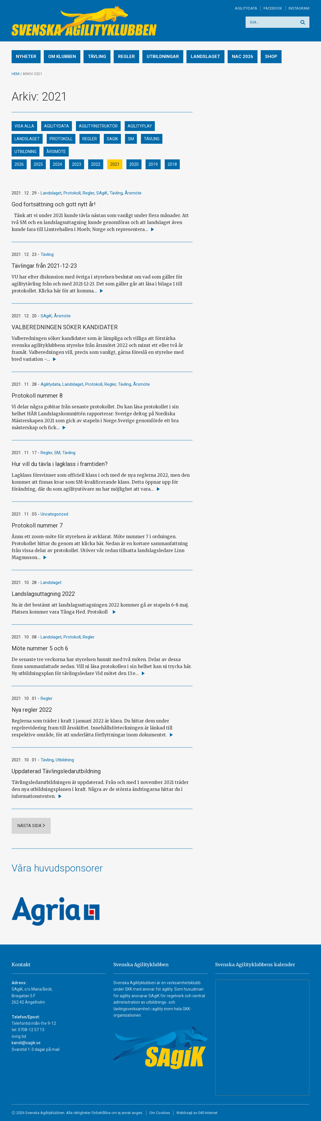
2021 (114, 164)
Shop (271, 56)
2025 (38, 164)
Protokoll (61, 139)
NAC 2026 (242, 56)
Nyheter (26, 56)
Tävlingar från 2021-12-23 (44, 265)
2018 (172, 164)
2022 (95, 164)
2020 (134, 164)
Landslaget (205, 56)
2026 (19, 164)
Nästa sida (29, 825)
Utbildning (25, 151)
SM (131, 139)
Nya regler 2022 (32, 709)
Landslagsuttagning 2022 (43, 593)
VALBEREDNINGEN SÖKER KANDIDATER (65, 327)
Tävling (97, 56)
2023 (76, 164)
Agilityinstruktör (98, 126)
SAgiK (112, 139)
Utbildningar (163, 56)
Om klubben (62, 56)
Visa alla (24, 126)
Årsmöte (56, 151)
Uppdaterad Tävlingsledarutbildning (56, 771)
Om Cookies (159, 1113)
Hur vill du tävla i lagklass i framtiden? (60, 464)
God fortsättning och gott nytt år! (53, 204)
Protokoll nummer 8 (37, 395)
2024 (57, 164)
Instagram (299, 8)
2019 (153, 164)
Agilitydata (246, 8)
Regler (126, 56)
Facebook (273, 8)
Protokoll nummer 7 (37, 525)
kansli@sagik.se (26, 1042)
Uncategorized (54, 514)
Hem (15, 74)
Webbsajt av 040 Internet (196, 1113)
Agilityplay (140, 126)
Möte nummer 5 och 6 (40, 648)
